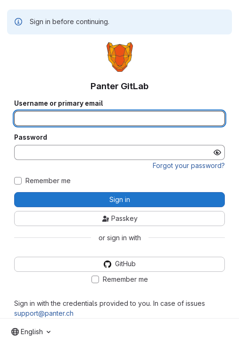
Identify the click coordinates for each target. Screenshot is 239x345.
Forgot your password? (189, 165)
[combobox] (31, 331)
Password (30, 137)
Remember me (48, 181)
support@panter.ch (44, 313)
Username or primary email (58, 103)
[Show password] (217, 152)
